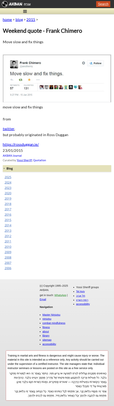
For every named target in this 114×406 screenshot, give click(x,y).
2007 (8, 263)
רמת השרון (82, 299)
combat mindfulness (53, 323)
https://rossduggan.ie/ (21, 144)
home (7, 19)
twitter (8, 128)
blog (19, 19)
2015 (30, 19)
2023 (8, 188)
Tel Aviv (80, 291)
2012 (8, 236)
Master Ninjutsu (51, 314)
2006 (8, 268)
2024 (8, 182)
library (45, 335)
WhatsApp (60, 295)
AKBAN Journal (12, 155)
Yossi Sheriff (24, 160)
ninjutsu (46, 318)
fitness (46, 327)
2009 (8, 252)
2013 (8, 231)
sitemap (46, 339)
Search (103, 4)
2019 (8, 199)
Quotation (39, 160)
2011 (8, 241)
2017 (8, 209)
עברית (27, 4)
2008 (8, 257)
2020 (8, 193)
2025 (8, 177)
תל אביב (80, 295)
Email (43, 299)
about (45, 331)
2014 (8, 225)
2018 (8, 204)
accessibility (49, 344)
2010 (8, 247)
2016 (8, 215)
